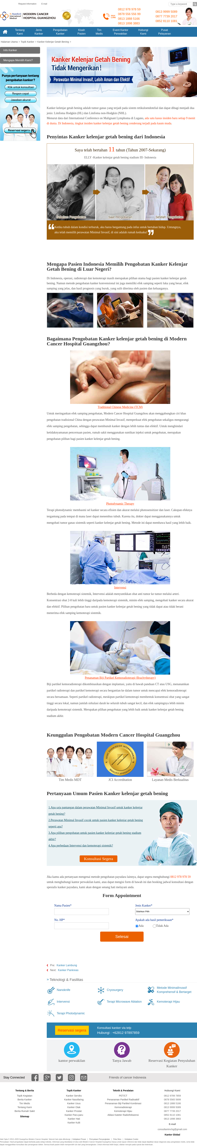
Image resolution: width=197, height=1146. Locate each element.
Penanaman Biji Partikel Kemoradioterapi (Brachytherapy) (120, 677)
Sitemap (24, 1116)
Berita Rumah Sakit (25, 1111)
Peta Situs (117, 1139)
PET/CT (123, 1095)
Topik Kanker (74, 1090)
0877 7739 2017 (166, 16)
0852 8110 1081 (166, 21)
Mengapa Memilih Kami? (18, 60)
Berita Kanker (25, 1099)
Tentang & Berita (24, 1090)
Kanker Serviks (74, 1095)
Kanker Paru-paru (74, 1115)
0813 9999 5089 (166, 11)
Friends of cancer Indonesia (127, 1077)
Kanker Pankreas (68, 970)
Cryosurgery (115, 990)
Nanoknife (63, 990)
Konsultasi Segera (98, 859)
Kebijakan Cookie (131, 1139)
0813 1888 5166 (129, 18)
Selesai (122, 936)
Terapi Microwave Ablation (124, 1001)
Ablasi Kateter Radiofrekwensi (123, 1115)
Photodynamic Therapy (120, 503)
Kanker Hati (74, 1118)
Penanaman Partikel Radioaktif (123, 1099)
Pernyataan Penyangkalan (99, 1139)
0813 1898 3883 (129, 23)
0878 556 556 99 (129, 14)
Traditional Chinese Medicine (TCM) (120, 407)
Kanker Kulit (74, 1122)
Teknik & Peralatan (123, 1090)
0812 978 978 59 (129, 9)
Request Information (27, 4)
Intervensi (120, 587)
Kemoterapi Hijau (168, 1001)
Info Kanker (10, 50)
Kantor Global (172, 1134)
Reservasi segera (72, 1030)
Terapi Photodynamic (71, 1013)
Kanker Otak (73, 1107)
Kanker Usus (73, 1103)
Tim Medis (24, 1103)
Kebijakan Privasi (79, 1139)
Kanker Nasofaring (74, 1099)
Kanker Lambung (67, 965)
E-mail (44, 4)
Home (5, 32)
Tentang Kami (25, 1107)
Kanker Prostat (74, 1111)
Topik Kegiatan (24, 1095)
